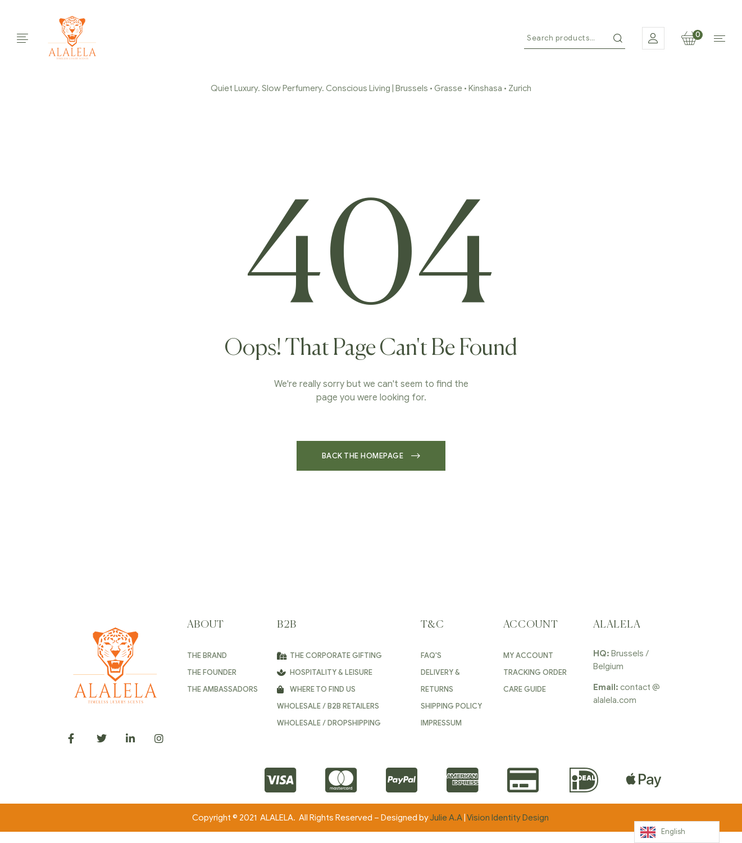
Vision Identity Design (508, 818)
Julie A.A (446, 818)
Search (618, 38)
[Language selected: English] (677, 832)
